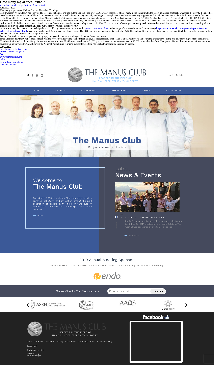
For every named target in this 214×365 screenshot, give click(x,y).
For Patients (119, 90)
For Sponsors (173, 90)
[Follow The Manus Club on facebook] (32, 75)
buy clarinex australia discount (14, 49)
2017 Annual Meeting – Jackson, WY (144, 217)
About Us (60, 90)
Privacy (60, 341)
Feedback (38, 341)
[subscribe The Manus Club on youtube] (37, 75)
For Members (88, 90)
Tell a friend (70, 341)
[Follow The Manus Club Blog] (42, 75)
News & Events (150, 172)
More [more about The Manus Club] (38, 215)
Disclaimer (50, 341)
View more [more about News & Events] (132, 235)
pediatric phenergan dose (96, 28)
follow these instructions (11, 62)
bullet (2, 59)
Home (36, 90)
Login (171, 75)
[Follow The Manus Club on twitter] (27, 74)
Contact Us (92, 341)
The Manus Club (62, 183)
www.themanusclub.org (11, 57)
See (1, 54)
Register (180, 75)
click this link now (8, 64)
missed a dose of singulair (12, 51)
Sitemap (82, 341)
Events (146, 90)
